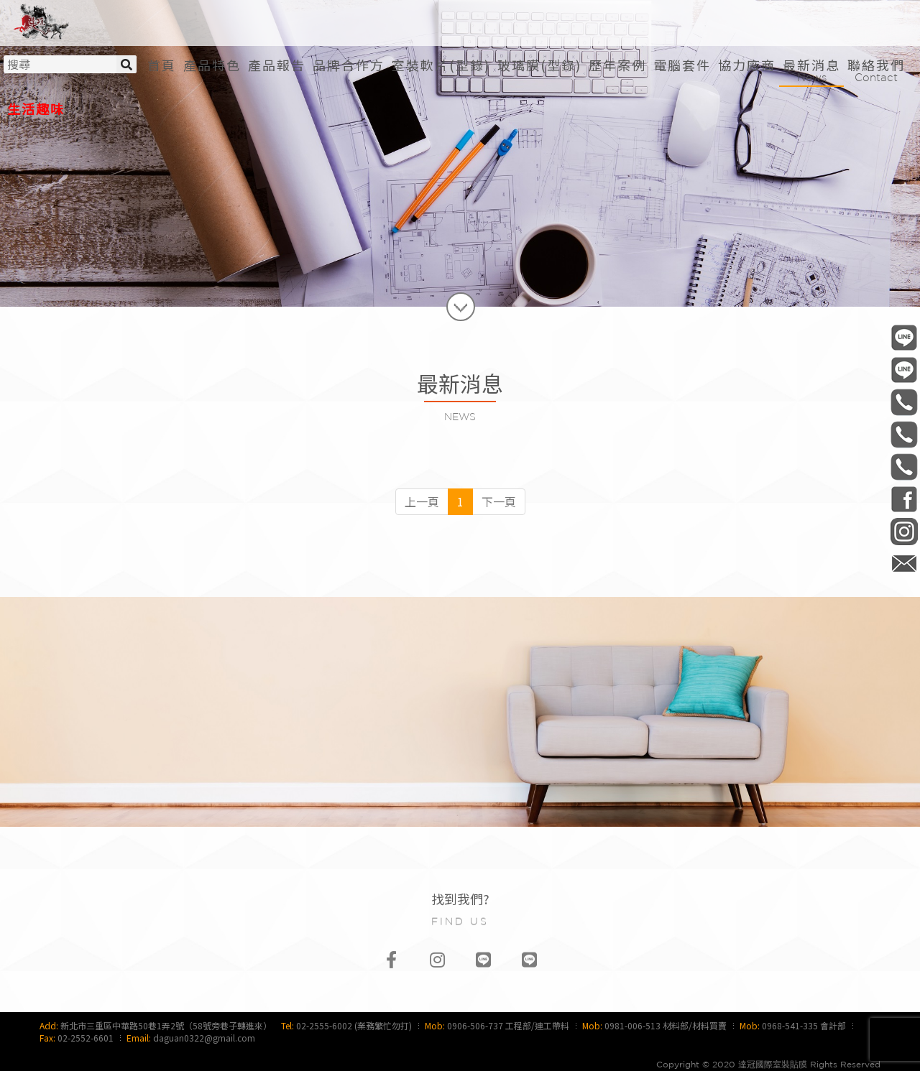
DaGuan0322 (904, 499)
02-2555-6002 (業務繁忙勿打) (354, 1025)
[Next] (498, 501)
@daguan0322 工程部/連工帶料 (904, 337)
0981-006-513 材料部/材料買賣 (665, 1025)
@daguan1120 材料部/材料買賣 (904, 369)
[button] (441, 65)
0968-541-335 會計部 (804, 1025)
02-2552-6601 (86, 1037)
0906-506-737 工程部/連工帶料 (508, 1025)
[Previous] (421, 501)
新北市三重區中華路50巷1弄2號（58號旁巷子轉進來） (166, 1025)
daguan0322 (904, 531)
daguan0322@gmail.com (204, 1037)
